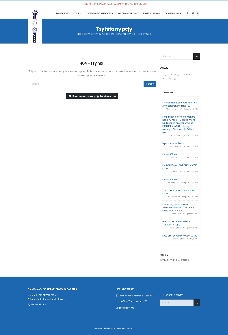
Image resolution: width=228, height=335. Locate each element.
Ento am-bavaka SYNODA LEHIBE (179, 235)
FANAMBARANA (170, 154)
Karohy (150, 84)
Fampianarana (151, 13)
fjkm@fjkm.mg (125, 307)
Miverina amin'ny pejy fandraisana (92, 96)
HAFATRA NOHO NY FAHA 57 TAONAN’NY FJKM (176, 223)
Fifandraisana (172, 13)
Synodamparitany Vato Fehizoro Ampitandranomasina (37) (179, 104)
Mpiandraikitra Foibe (173, 143)
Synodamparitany (128, 13)
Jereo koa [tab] (169, 93)
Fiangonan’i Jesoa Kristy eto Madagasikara (50, 289)
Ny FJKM (77, 13)
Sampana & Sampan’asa (99, 13)
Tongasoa (62, 13)
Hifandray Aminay (171, 294)
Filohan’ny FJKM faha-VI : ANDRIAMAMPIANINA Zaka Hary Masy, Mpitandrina (178, 207)
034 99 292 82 (36, 304)
